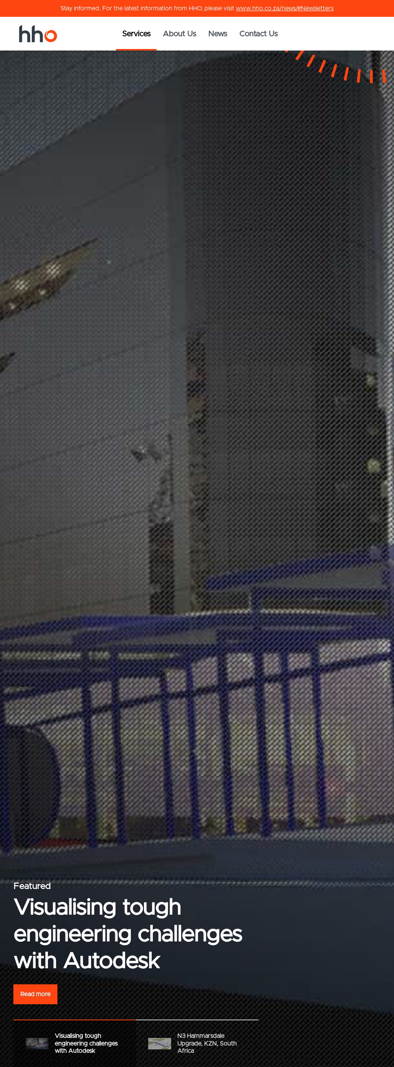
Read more (35, 994)
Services (136, 34)
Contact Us (258, 34)
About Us (179, 34)
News (217, 34)
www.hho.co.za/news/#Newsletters (285, 8)
